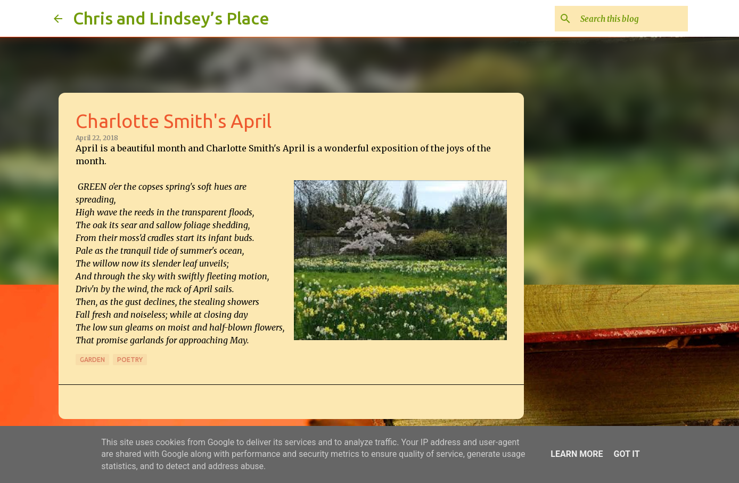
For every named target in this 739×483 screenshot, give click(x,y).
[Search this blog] (632, 18)
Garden (92, 359)
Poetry (130, 359)
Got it (626, 454)
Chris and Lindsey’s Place (171, 18)
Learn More (577, 454)
